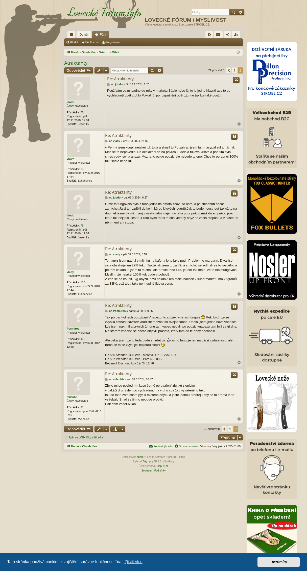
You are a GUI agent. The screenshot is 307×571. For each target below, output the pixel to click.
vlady (70, 158)
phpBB (141, 457)
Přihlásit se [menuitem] (228, 35)
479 (82, 338)
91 (81, 407)
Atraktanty (75, 63)
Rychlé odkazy (72, 35)
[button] (228, 70)
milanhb (72, 397)
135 (82, 168)
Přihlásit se (92, 42)
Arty (145, 461)
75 (81, 112)
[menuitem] (209, 34)
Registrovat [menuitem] (237, 35)
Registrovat (113, 42)
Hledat (74, 42)
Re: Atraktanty (120, 78)
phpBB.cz (162, 466)
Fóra (103, 34)
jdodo (70, 102)
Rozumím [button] (278, 562)
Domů (84, 34)
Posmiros (73, 328)
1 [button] (234, 70)
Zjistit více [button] (134, 562)
